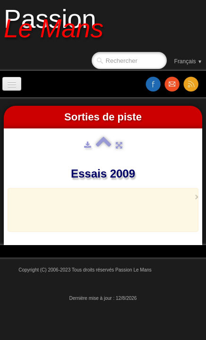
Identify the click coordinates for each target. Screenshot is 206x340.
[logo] (57, 27)
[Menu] (11, 84)
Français (188, 61)
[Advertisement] (111, 214)
